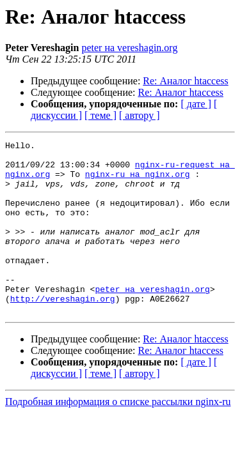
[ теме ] (100, 115)
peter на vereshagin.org (129, 47)
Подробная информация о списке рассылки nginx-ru (118, 436)
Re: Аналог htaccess (185, 80)
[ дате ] (195, 103)
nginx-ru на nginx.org (137, 181)
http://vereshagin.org (62, 331)
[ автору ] (139, 115)
